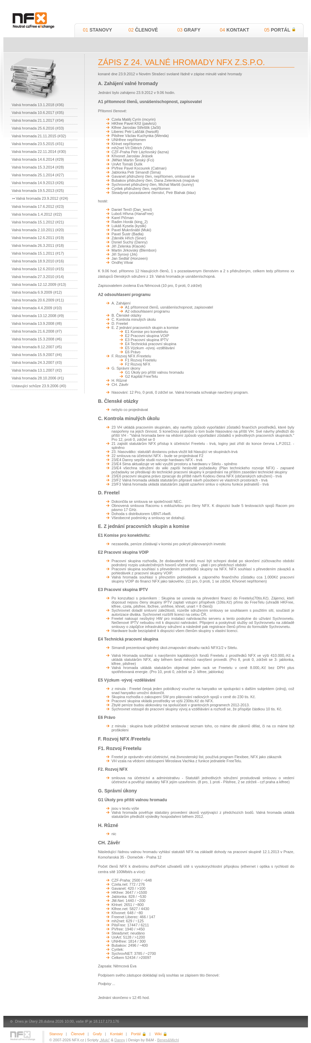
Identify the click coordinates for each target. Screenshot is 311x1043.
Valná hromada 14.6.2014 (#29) (38, 159)
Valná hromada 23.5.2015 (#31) (38, 144)
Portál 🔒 (139, 1034)
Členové (143, 30)
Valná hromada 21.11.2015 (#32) (39, 136)
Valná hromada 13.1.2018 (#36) (38, 105)
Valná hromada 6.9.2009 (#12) (37, 292)
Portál (280, 30)
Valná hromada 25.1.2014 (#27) (38, 175)
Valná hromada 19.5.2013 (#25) (38, 191)
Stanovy (97, 30)
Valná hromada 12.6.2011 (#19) (38, 238)
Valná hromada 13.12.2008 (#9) (38, 316)
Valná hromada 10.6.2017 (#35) (38, 113)
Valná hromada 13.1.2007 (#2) (37, 370)
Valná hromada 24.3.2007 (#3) (37, 362)
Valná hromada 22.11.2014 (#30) (39, 152)
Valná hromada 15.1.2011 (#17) (38, 253)
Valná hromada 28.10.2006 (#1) (38, 378)
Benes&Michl (168, 1040)
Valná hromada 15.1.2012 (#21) (38, 222)
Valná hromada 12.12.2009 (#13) (39, 284)
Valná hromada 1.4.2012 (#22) (37, 214)
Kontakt (234, 30)
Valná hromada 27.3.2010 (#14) (38, 277)
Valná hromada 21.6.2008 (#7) (37, 331)
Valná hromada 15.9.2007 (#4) (37, 355)
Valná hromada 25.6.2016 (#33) (38, 128)
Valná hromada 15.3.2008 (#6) (37, 339)
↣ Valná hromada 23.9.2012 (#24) (40, 198)
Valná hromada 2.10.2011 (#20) (38, 230)
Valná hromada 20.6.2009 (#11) (38, 300)
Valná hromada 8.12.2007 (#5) (37, 347)
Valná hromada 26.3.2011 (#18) (38, 245)
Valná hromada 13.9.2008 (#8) (37, 323)
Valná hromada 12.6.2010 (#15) (38, 269)
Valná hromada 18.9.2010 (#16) (38, 261)
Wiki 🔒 (161, 1034)
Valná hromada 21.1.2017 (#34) (38, 120)
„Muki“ (104, 1040)
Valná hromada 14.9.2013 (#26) (38, 183)
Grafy (188, 30)
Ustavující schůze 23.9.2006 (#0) (39, 386)
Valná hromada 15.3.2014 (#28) (38, 167)
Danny (119, 1040)
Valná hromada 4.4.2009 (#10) (37, 308)
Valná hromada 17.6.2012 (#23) (38, 206)
